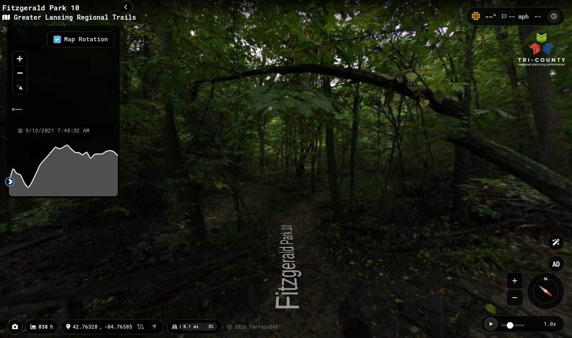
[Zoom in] (20, 59)
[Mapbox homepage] (17, 113)
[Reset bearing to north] (20, 87)
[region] (63, 75)
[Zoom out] (20, 73)
